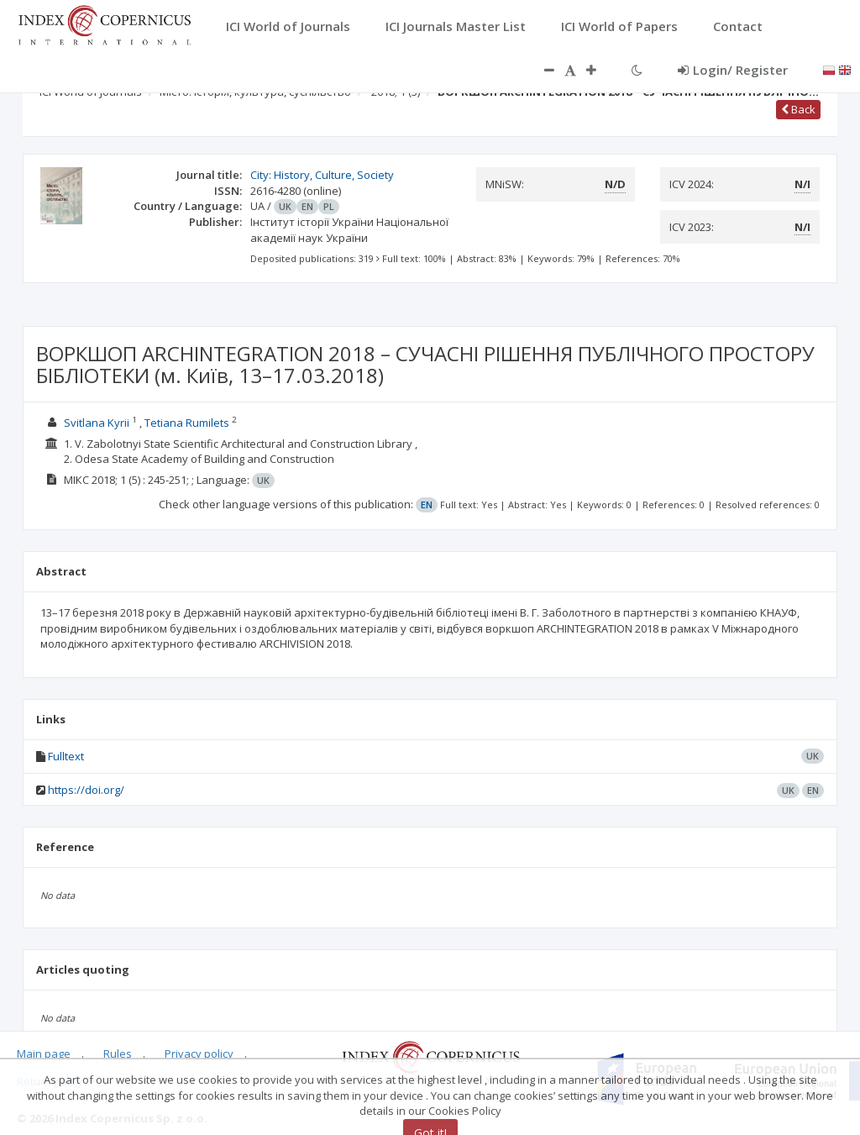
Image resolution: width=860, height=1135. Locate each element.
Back (798, 109)
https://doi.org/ (86, 789)
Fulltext (66, 756)
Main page (44, 1053)
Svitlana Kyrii (96, 422)
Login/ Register (733, 69)
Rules (117, 1053)
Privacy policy (199, 1053)
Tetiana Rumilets (186, 422)
